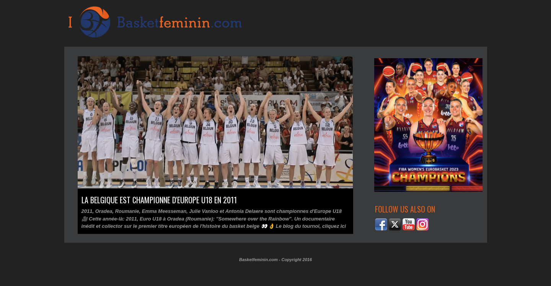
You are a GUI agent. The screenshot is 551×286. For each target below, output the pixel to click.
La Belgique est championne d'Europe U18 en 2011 (159, 200)
